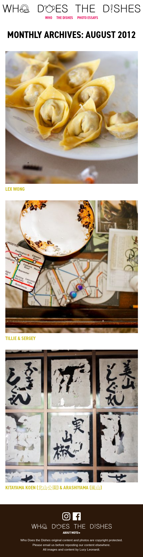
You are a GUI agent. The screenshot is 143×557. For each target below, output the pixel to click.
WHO (48, 17)
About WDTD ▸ (71, 533)
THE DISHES (64, 17)
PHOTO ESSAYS (87, 17)
